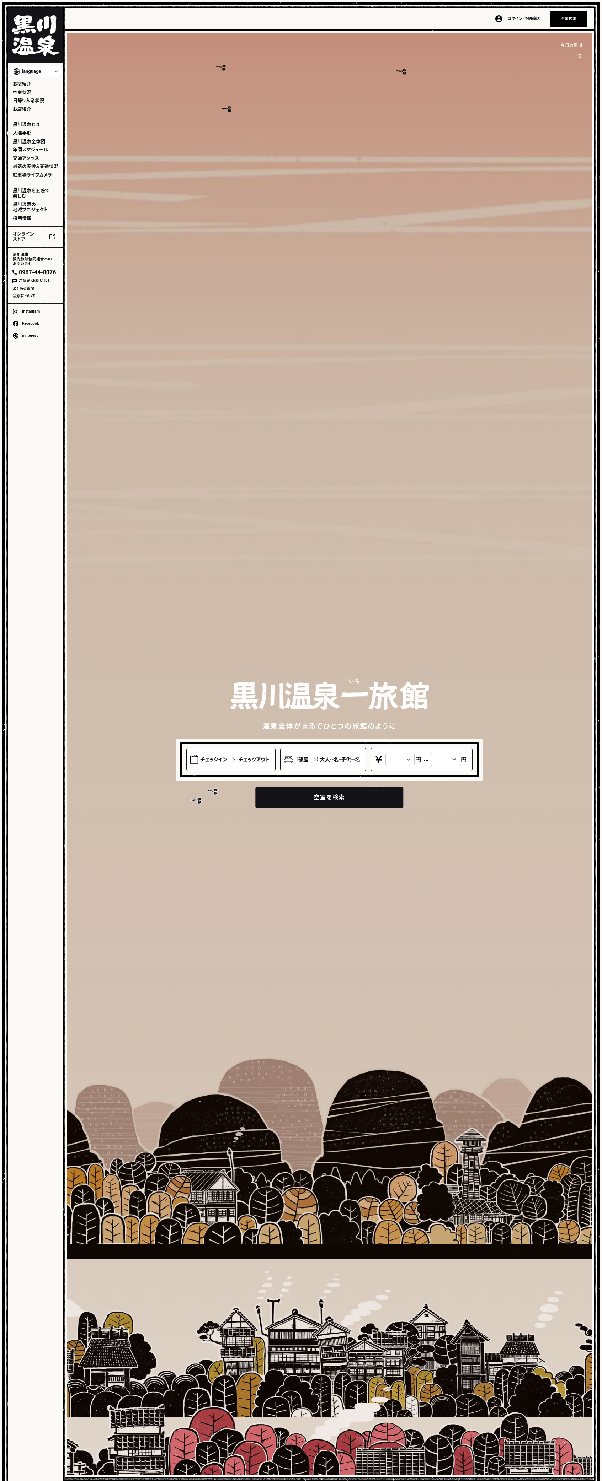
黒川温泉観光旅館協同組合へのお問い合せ (32, 259)
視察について (24, 296)
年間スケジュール (30, 149)
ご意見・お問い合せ (35, 281)
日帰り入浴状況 (28, 100)
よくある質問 (23, 288)
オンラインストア (23, 236)
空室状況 (22, 92)
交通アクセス (26, 158)
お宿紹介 (22, 84)
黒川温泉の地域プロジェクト (30, 207)
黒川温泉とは (26, 124)
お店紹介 (22, 109)
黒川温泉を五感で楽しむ (31, 193)
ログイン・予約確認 (523, 18)
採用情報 (22, 218)
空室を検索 (329, 797)
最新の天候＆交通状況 (35, 166)
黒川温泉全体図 (29, 141)
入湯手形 (22, 133)
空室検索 (568, 18)
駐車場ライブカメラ (32, 175)
